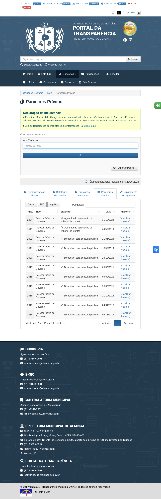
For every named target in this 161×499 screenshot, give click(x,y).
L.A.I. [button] (28, 82)
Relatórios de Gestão (60, 194)
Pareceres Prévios (105, 194)
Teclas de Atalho (56, 3)
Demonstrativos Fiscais (34, 194)
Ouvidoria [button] (47, 82)
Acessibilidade (113, 3)
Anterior (106, 323)
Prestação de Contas (82, 194)
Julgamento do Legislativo (128, 194)
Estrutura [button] (46, 73)
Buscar (133, 59)
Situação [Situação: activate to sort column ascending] (65, 211)
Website (55, 64)
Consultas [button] (67, 73)
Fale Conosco (88, 82)
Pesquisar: (103, 205)
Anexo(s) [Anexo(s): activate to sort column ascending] (126, 211)
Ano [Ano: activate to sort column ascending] (30, 211)
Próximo (128, 323)
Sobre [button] (67, 82)
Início (28, 73)
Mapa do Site (85, 3)
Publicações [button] (91, 73)
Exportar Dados (124, 167)
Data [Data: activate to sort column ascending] (108, 211)
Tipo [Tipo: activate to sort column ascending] (38, 211)
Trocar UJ (30, 3)
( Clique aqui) (88, 126)
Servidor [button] (113, 73)
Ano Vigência (30, 140)
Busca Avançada (31, 64)
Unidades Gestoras (33, 93)
